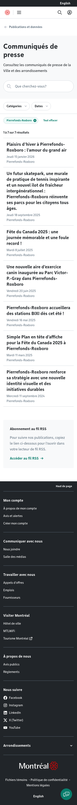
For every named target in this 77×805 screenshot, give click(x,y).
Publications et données (25, 27)
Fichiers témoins (16, 780)
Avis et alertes (13, 516)
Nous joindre (11, 549)
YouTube (11, 728)
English (65, 3)
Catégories (14, 106)
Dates (39, 106)
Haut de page (64, 486)
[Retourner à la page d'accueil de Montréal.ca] (7, 12)
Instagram (13, 705)
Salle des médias (14, 556)
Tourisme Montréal (15, 638)
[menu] (19, 12)
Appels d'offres (13, 582)
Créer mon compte (15, 523)
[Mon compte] (70, 12)
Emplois (8, 590)
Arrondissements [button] (17, 746)
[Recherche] (60, 12)
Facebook (12, 698)
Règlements (11, 672)
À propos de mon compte (20, 508)
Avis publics (11, 664)
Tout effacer (50, 120)
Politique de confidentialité (49, 780)
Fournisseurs (11, 597)
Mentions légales (38, 785)
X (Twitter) (13, 720)
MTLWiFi (9, 631)
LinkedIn (12, 713)
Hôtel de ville (12, 623)
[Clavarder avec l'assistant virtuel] (66, 794)
